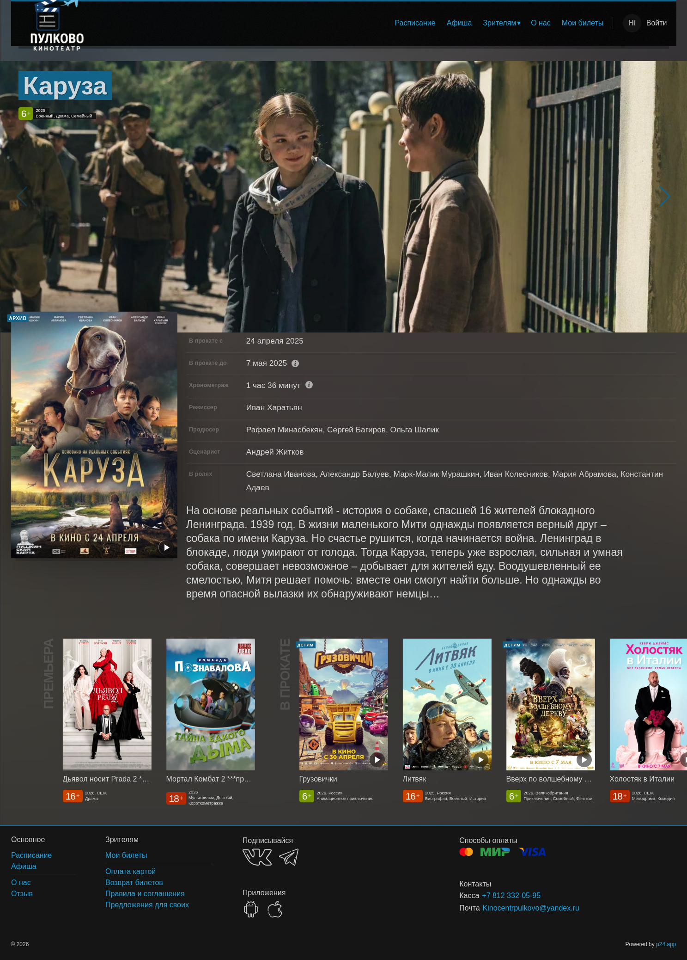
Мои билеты (582, 23)
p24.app (666, 944)
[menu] (356, 23)
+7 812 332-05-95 (511, 895)
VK (257, 857)
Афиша (459, 23)
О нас (541, 23)
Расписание (415, 23)
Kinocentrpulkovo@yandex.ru (531, 908)
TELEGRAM (288, 857)
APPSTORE (275, 909)
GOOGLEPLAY (251, 909)
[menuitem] (415, 23)
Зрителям (499, 23)
